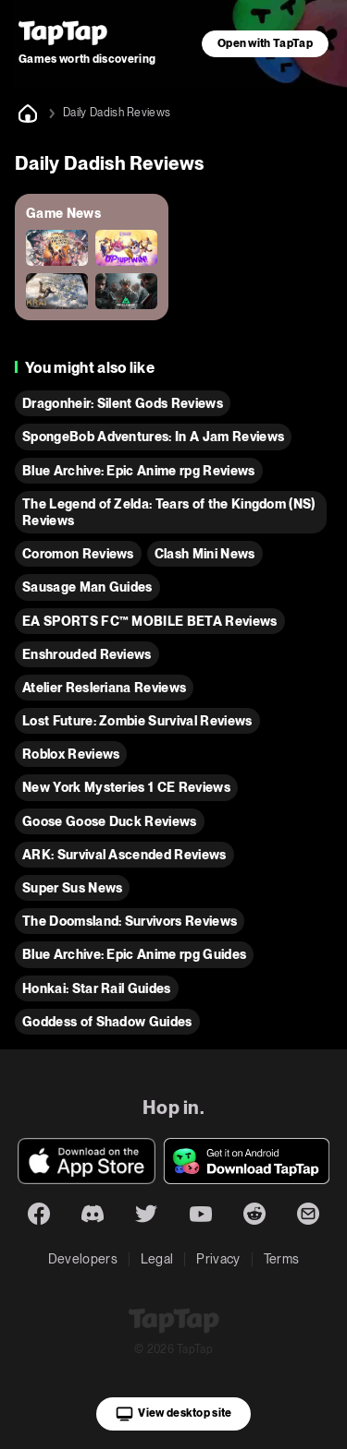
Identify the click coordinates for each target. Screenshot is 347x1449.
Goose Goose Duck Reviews (109, 821)
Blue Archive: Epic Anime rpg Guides (134, 954)
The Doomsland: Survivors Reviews (129, 921)
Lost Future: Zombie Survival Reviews (137, 720)
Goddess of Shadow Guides (107, 1021)
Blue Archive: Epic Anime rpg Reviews (138, 470)
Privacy (218, 1258)
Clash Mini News (205, 553)
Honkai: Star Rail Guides (96, 988)
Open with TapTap (265, 43)
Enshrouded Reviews (87, 654)
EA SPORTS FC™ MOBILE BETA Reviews (150, 621)
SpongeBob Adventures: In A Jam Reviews (153, 436)
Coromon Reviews (78, 553)
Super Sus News (72, 887)
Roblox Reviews (70, 754)
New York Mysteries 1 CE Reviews (126, 787)
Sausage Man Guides (87, 587)
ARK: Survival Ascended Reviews (124, 854)
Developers (83, 1258)
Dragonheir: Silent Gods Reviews (122, 403)
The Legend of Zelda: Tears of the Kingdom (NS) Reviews (169, 512)
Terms (282, 1258)
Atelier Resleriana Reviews (104, 687)
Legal (157, 1258)
